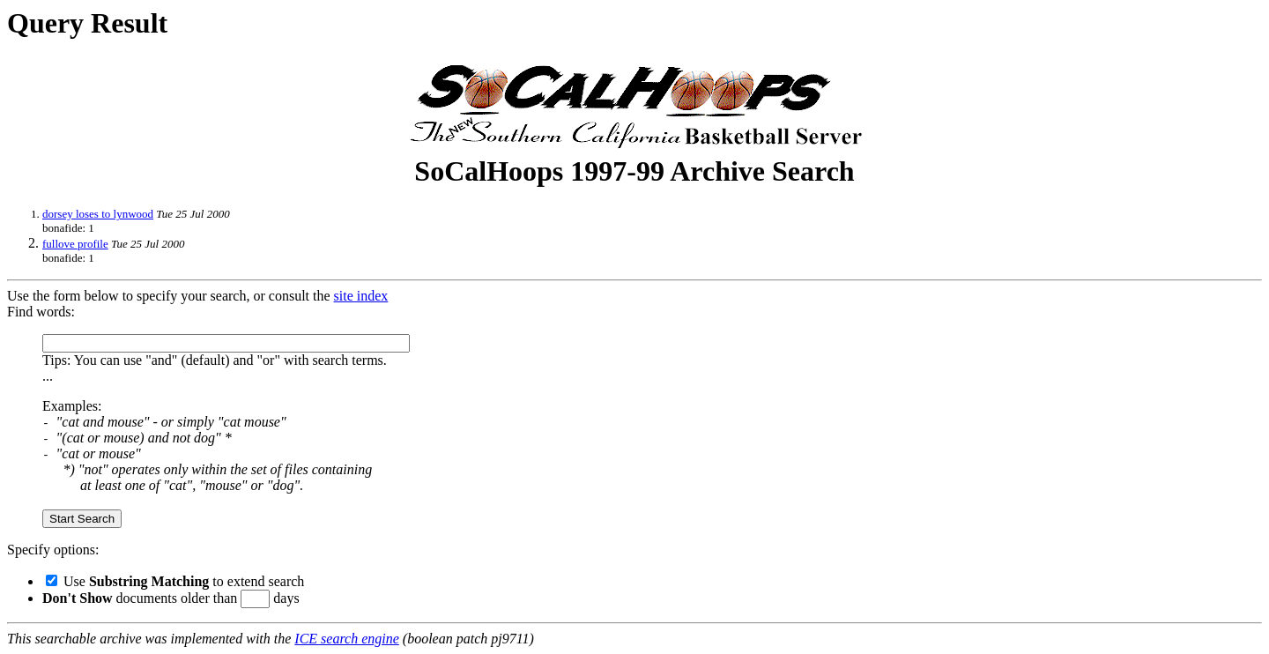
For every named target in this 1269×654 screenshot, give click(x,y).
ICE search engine (346, 638)
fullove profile (75, 243)
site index (361, 295)
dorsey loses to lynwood (97, 213)
